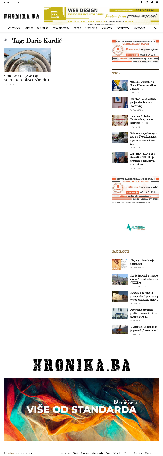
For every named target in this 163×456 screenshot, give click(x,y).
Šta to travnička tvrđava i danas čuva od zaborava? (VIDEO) (144, 279)
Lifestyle (91, 28)
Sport (77, 28)
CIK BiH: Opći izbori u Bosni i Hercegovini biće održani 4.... (143, 85)
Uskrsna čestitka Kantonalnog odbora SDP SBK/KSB (142, 120)
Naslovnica (13, 28)
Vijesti (29, 28)
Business (42, 28)
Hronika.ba (10, 453)
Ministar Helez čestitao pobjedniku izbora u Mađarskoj (143, 103)
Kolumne (139, 28)
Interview (123, 28)
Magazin (107, 28)
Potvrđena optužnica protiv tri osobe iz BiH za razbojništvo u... (144, 313)
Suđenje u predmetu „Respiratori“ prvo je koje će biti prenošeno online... (144, 296)
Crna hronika (61, 28)
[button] (155, 28)
